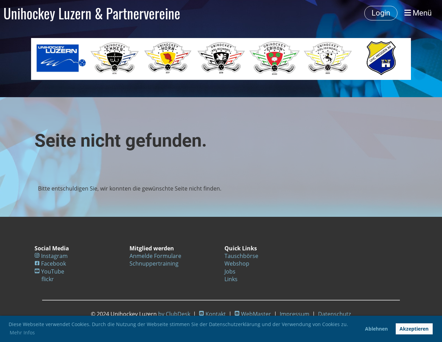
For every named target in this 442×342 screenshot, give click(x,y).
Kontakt (215, 314)
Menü (418, 13)
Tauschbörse (241, 256)
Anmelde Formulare (155, 256)
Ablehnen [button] (376, 328)
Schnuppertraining (154, 263)
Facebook (53, 263)
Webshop (236, 263)
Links (231, 279)
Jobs (230, 271)
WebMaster (256, 314)
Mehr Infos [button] (22, 332)
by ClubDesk (174, 314)
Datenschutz (334, 314)
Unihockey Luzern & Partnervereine (91, 13)
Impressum (294, 314)
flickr (47, 279)
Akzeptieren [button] (414, 328)
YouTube (52, 271)
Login (381, 13)
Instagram (54, 256)
